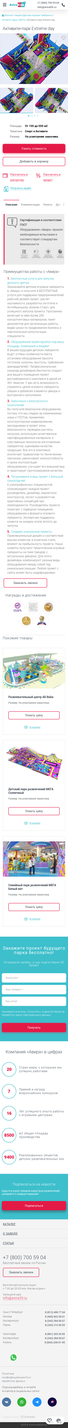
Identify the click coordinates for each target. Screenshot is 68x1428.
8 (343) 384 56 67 (55, 1320)
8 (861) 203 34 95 (55, 1334)
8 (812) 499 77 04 (55, 1312)
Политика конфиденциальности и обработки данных (16, 1377)
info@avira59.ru (46, 7)
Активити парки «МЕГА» (14, 20)
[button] (61, 204)
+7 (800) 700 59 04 (48, 2)
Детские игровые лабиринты (38, 15)
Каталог (9, 1224)
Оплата (47, 204)
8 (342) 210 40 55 (55, 1325)
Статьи (8, 1243)
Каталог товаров (14, 15)
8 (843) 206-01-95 (55, 1342)
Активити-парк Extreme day (41, 20)
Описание (11, 204)
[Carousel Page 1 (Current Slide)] (28, 115)
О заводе (10, 1233)
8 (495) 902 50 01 (55, 1316)
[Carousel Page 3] (34, 115)
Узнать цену (34, 715)
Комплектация (30, 204)
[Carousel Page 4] (37, 115)
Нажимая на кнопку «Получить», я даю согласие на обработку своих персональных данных (33, 1013)
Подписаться (34, 1205)
